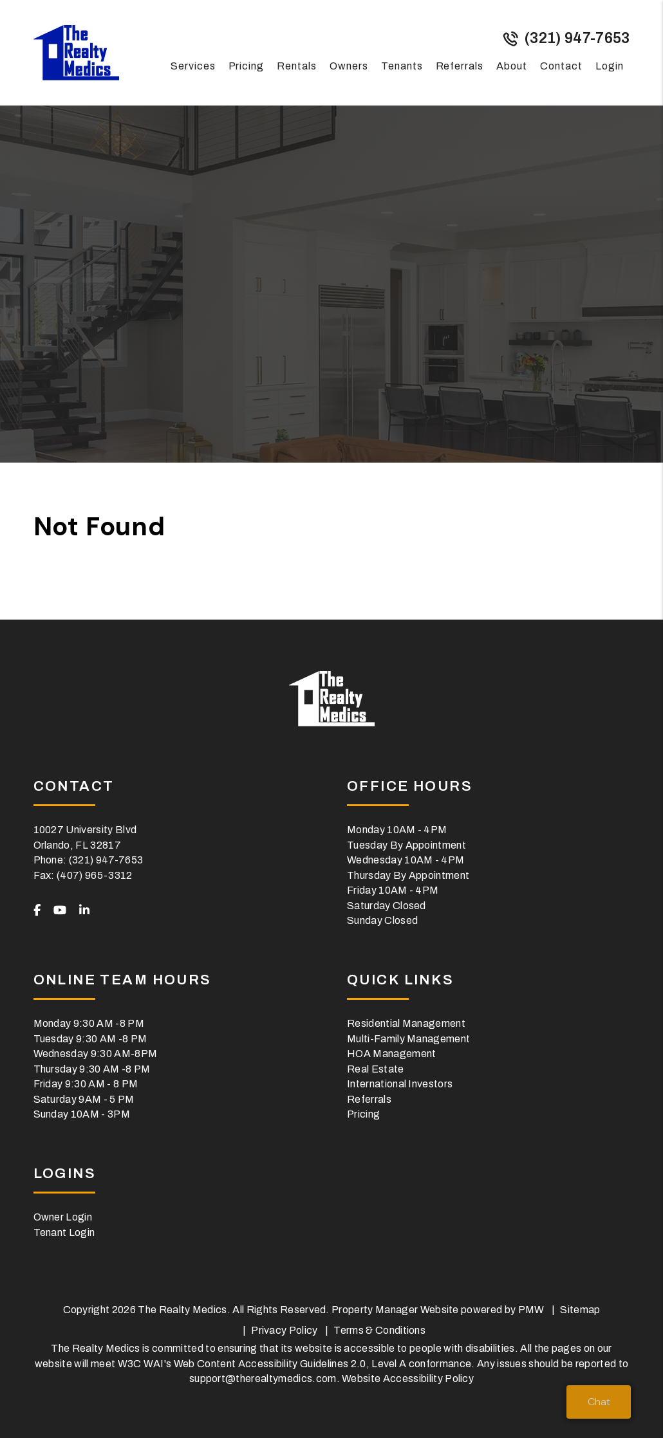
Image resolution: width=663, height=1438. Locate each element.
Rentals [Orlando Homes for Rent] (297, 65)
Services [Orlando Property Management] (193, 65)
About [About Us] (511, 65)
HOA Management (391, 1053)
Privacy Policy (284, 1330)
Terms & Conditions (379, 1330)
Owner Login (63, 1217)
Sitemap (580, 1309)
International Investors (400, 1083)
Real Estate (375, 1069)
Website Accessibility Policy (408, 1378)
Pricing (247, 65)
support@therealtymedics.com (263, 1378)
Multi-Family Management (408, 1038)
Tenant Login (64, 1232)
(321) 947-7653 (577, 38)
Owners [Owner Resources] (349, 65)
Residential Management (406, 1023)
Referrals (460, 65)
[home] (76, 51)
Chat (599, 1401)
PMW (531, 1309)
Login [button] (609, 65)
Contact (561, 65)
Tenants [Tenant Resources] (402, 65)
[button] (37, 911)
